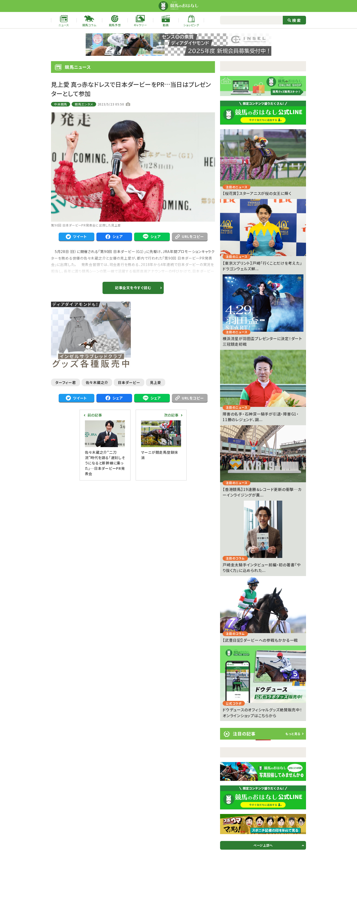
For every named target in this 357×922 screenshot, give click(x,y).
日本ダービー (129, 382)
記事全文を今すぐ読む (133, 287)
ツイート (76, 236)
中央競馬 (60, 104)
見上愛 (155, 382)
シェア (114, 236)
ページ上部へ (263, 845)
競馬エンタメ (84, 104)
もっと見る (292, 733)
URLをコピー (189, 236)
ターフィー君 (65, 382)
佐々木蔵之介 (97, 382)
